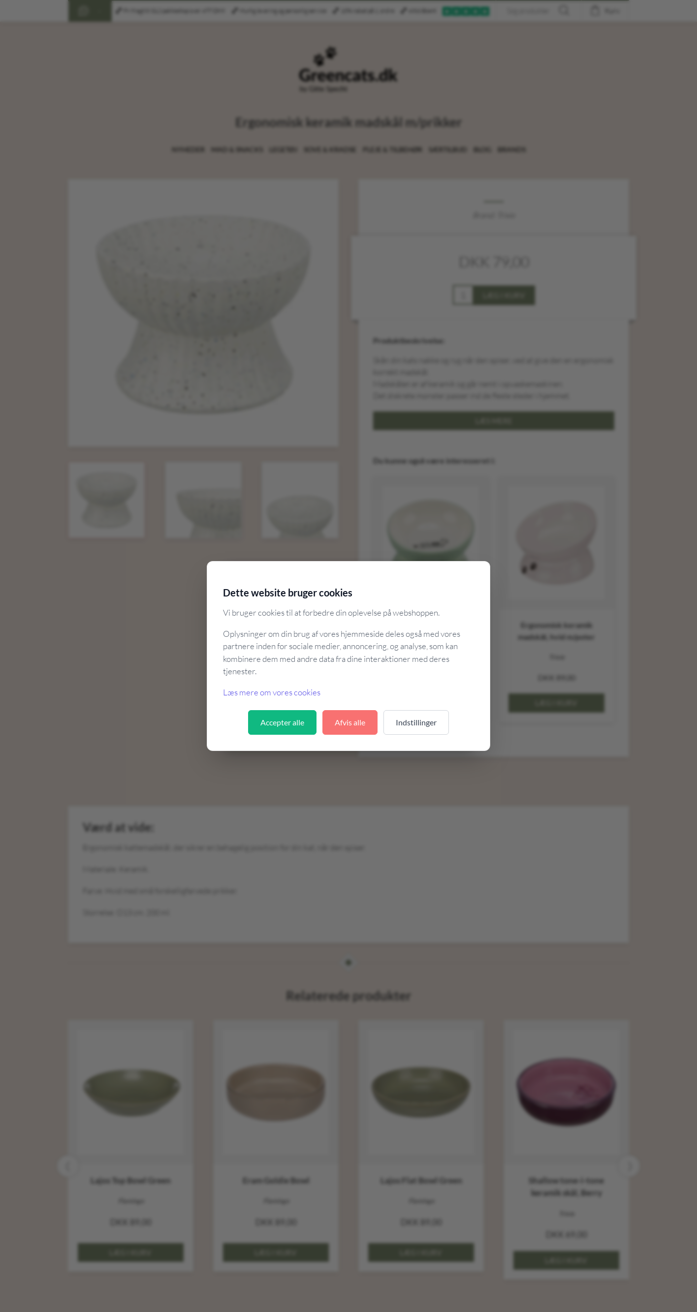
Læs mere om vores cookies (271, 692)
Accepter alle (282, 722)
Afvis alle (350, 722)
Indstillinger (416, 722)
